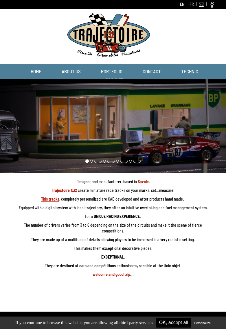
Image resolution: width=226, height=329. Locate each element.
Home (36, 71)
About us (71, 71)
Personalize (202, 323)
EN (182, 4)
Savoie (143, 181)
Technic (189, 71)
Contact (152, 71)
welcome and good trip (111, 274)
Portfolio (111, 71)
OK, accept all (173, 322)
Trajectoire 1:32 (64, 190)
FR (192, 4)
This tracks (50, 199)
